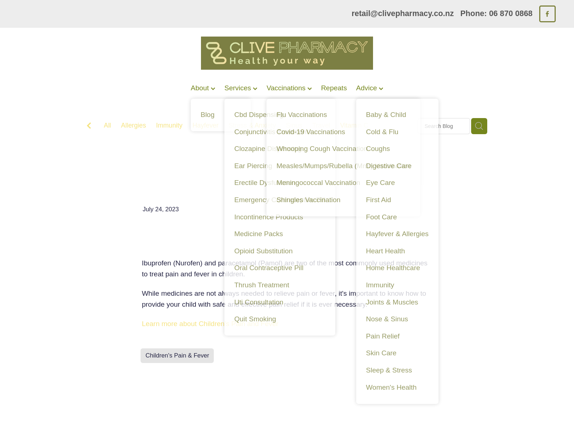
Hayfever (206, 125)
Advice (369, 88)
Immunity (169, 125)
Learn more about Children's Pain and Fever (210, 324)
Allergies (133, 125)
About (203, 88)
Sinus (294, 125)
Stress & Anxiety (252, 125)
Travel (321, 125)
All (107, 125)
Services (240, 88)
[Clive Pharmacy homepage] (287, 53)
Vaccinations (289, 88)
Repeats (334, 88)
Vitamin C (354, 125)
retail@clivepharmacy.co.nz (403, 13)
